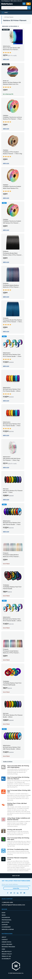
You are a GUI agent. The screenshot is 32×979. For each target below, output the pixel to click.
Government (6, 927)
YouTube (24, 892)
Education (5, 922)
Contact (5, 939)
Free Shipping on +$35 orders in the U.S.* (11, 1)
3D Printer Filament (8, 17)
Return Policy (7, 951)
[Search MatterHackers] (29, 7)
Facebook (7, 892)
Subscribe (16, 888)
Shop (3, 912)
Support (5, 924)
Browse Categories (10, 26)
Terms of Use (6, 956)
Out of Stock (6, 563)
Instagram (14, 892)
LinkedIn (17, 892)
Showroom (6, 917)
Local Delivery (7, 944)
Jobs (3, 949)
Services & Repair (8, 929)
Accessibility (6, 958)
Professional (6, 920)
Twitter (11, 892)
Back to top (16, 875)
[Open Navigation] (4, 12)
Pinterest (21, 892)
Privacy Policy (7, 954)
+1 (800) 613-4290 (7, 902)
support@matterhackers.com (13, 905)
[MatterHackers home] (16, 966)
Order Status (6, 942)
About (4, 937)
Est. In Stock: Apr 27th (8, 94)
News (4, 915)
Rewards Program (8, 946)
